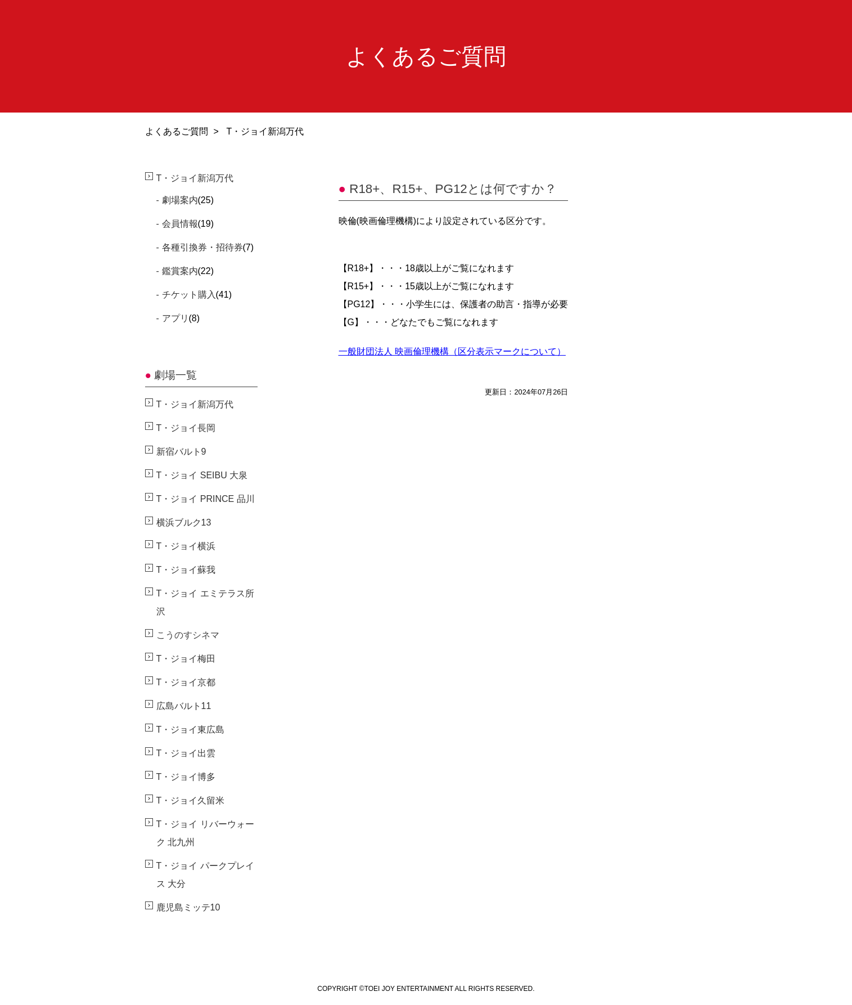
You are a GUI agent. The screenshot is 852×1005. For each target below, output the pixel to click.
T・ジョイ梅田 (186, 658)
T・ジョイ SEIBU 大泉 (202, 475)
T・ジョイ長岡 (186, 428)
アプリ (175, 318)
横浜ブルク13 (183, 522)
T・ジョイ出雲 (186, 753)
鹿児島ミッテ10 (188, 907)
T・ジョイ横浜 (186, 546)
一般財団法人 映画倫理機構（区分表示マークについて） (452, 351)
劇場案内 (180, 200)
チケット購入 (189, 294)
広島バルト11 (183, 706)
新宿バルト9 (181, 451)
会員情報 (180, 223)
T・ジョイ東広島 (190, 729)
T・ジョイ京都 (186, 682)
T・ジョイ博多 (186, 777)
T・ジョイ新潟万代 (195, 178)
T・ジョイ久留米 (190, 800)
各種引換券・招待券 (202, 247)
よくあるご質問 (176, 131)
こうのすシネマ (187, 635)
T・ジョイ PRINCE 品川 (205, 499)
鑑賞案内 (180, 271)
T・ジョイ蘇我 (186, 570)
